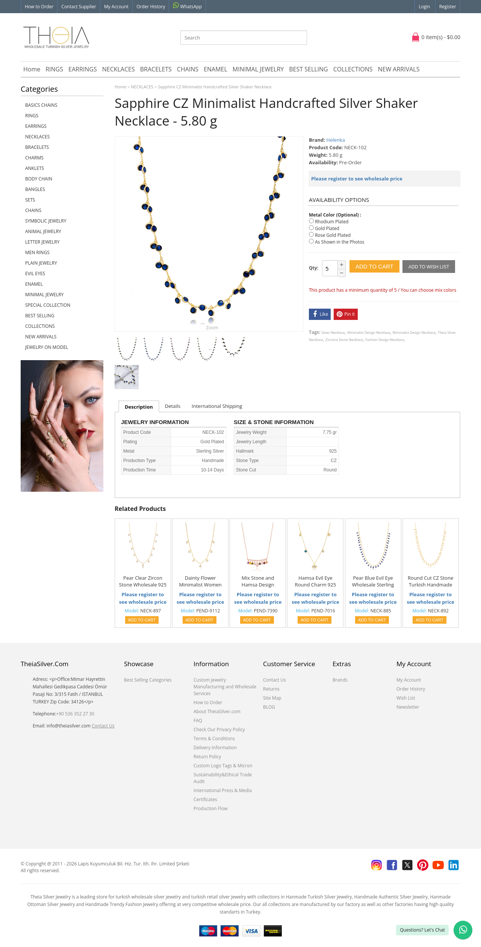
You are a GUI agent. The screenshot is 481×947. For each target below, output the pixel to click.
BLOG (269, 707)
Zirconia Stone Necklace (344, 339)
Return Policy (207, 756)
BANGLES (35, 189)
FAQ (198, 720)
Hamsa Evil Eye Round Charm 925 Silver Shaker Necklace (315, 581)
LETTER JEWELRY (42, 242)
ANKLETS (34, 168)
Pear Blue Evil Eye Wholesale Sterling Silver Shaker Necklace (373, 581)
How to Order (39, 6)
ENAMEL (215, 69)
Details (172, 406)
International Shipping (217, 406)
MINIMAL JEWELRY (258, 69)
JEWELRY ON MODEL (46, 347)
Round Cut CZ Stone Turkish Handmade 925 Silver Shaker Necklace (430, 581)
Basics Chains (41, 105)
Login (424, 6)
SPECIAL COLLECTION (47, 305)
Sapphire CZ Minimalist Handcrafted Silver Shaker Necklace (214, 86)
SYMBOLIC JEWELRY (45, 221)
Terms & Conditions (214, 738)
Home (31, 69)
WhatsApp (187, 6)
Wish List (405, 698)
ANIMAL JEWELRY (43, 231)
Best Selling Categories (147, 680)
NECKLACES (118, 69)
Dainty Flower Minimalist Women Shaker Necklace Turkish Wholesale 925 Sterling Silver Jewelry (200, 581)
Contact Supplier (78, 6)
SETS (30, 200)
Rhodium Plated (331, 221)
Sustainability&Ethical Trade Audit (223, 778)
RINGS (54, 69)
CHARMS (34, 158)
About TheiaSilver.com (217, 711)
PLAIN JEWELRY (41, 263)
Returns (271, 689)
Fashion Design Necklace (384, 339)
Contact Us (103, 726)
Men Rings (37, 252)
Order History (150, 6)
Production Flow (211, 808)
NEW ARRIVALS (398, 69)
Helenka (335, 139)
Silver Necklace (333, 332)
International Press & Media (223, 790)
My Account (116, 6)
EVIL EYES (35, 273)
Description (139, 406)
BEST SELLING (308, 69)
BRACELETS (156, 69)
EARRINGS (82, 69)
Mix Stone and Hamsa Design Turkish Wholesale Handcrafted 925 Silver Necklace (257, 581)
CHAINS (187, 69)
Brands (340, 680)
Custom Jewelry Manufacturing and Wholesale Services (225, 687)
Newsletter (407, 707)
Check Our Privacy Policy (219, 729)
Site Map (272, 698)
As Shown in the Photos (339, 242)
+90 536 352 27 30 (75, 714)
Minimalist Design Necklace (368, 332)
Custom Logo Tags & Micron (223, 765)
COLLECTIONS (353, 69)
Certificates (205, 799)
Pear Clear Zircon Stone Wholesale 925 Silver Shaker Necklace (142, 581)
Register (447, 6)
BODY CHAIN (38, 179)
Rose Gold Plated (333, 235)
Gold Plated (327, 228)
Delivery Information (215, 747)
